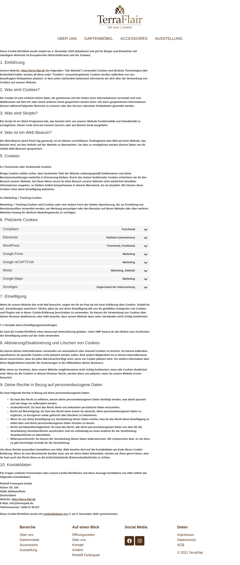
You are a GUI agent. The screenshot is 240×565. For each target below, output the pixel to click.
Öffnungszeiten (83, 535)
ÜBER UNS (67, 38)
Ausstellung (28, 550)
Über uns (26, 535)
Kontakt (78, 545)
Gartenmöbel (29, 540)
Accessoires (29, 545)
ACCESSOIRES (134, 38)
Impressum (185, 535)
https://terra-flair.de (33, 70)
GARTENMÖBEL (98, 38)
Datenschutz (186, 540)
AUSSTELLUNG (169, 38)
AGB (180, 545)
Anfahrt (77, 550)
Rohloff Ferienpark (86, 555)
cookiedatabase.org (55, 513)
